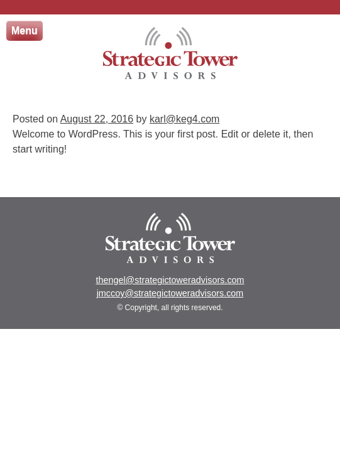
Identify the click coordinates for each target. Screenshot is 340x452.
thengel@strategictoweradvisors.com (170, 280)
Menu (24, 30)
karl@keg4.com (184, 119)
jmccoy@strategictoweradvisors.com (170, 293)
